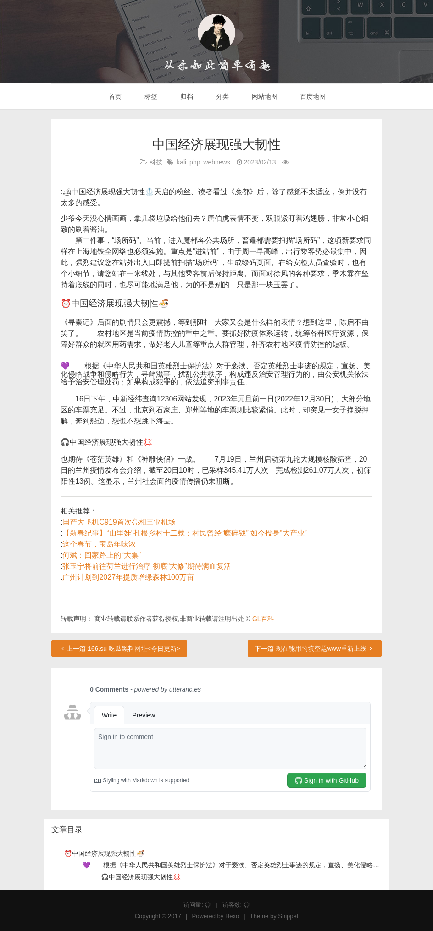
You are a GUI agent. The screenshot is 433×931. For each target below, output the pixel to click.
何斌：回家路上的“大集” (101, 555)
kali (181, 162)
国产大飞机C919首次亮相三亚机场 (118, 522)
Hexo (232, 916)
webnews (216, 162)
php (194, 162)
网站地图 (264, 96)
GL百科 (263, 618)
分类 (221, 96)
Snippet (288, 916)
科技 (156, 162)
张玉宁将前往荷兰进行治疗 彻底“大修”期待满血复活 (146, 566)
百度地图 (312, 96)
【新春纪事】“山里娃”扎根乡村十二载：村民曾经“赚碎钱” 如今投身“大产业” (184, 533)
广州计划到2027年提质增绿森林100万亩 (128, 577)
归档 (185, 96)
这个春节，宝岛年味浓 (99, 544)
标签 (150, 96)
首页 (114, 96)
